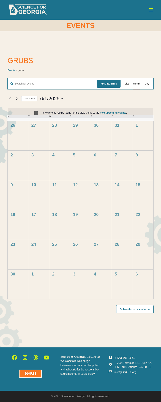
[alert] (80, 113)
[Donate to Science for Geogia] (30, 374)
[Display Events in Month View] (136, 83)
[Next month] (16, 99)
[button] (151, 9)
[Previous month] (9, 99)
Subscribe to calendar (133, 309)
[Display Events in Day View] (147, 83)
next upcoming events (113, 112)
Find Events (109, 83)
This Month (29, 98)
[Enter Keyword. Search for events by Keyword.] (52, 83)
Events (11, 70)
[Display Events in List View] (127, 83)
